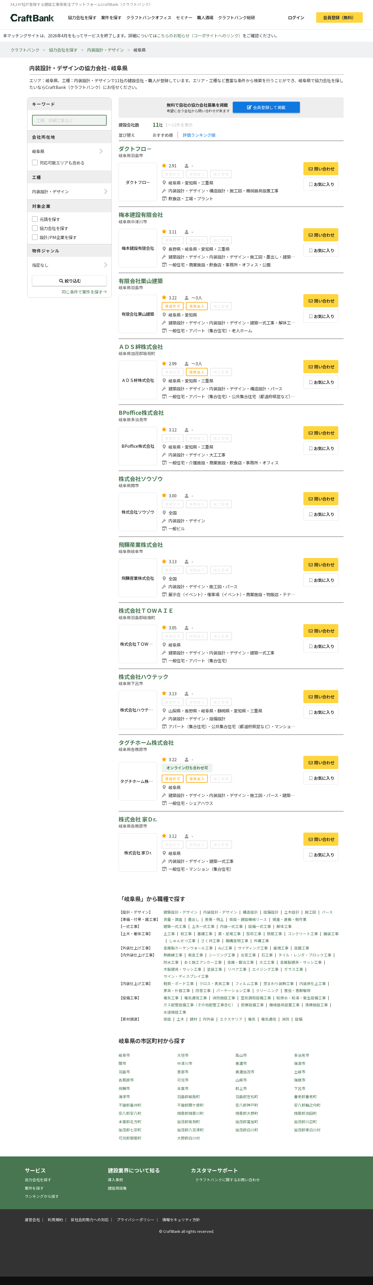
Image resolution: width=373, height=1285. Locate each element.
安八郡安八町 (130, 1113)
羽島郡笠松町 (246, 1096)
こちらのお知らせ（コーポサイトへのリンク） (199, 35)
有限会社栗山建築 (141, 281)
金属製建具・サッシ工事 (301, 962)
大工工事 (267, 962)
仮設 (167, 1019)
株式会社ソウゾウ (141, 479)
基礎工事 (204, 933)
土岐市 (299, 1072)
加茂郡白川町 (246, 1130)
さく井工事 (210, 940)
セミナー (184, 17)
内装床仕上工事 (312, 983)
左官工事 (248, 955)
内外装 (208, 1019)
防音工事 (203, 990)
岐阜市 (124, 1055)
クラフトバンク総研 (236, 17)
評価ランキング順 (199, 135)
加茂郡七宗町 (130, 1130)
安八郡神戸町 (246, 1105)
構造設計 (250, 912)
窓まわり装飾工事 (278, 983)
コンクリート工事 (303, 933)
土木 (180, 1019)
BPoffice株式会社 (141, 412)
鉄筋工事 (274, 933)
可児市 (183, 1080)
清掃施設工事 (316, 1004)
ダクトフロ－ (135, 149)
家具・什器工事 (176, 990)
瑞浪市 (299, 1063)
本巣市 (183, 1088)
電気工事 (171, 997)
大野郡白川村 (188, 1138)
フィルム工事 (246, 983)
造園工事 (301, 948)
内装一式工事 (231, 926)
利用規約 (55, 1219)
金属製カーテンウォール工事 (188, 948)
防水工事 (171, 962)
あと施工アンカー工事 (203, 962)
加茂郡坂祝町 (188, 1121)
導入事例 (115, 1179)
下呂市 (299, 1088)
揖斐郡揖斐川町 (190, 1113)
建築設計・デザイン (180, 912)
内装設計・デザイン (105, 50)
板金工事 (195, 955)
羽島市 (124, 1072)
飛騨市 (124, 1088)
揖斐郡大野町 (246, 1113)
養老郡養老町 (305, 1096)
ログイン (296, 17)
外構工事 (261, 940)
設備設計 (271, 912)
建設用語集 (117, 1188)
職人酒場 (205, 17)
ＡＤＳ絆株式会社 (141, 347)
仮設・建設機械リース (248, 919)
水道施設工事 (174, 1012)
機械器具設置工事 (284, 1004)
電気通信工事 (195, 997)
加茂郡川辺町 (305, 1121)
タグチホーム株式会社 (146, 742)
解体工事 (284, 926)
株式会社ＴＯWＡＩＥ (146, 610)
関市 (122, 1063)
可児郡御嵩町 (130, 1138)
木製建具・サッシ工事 (182, 969)
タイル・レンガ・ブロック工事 (304, 955)
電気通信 (268, 1019)
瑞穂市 (299, 1080)
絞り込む (69, 281)
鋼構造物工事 (237, 940)
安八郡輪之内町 (307, 1105)
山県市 (241, 1080)
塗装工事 (214, 969)
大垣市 (183, 1055)
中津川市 (184, 1063)
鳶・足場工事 (229, 933)
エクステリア (231, 1019)
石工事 (267, 955)
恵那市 (183, 1072)
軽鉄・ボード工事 (178, 983)
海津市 (124, 1096)
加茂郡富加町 (246, 1121)
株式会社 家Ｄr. (138, 819)
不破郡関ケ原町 (190, 1105)
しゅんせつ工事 (182, 940)
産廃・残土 (214, 919)
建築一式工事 (174, 926)
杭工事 (186, 933)
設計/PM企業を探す (58, 237)
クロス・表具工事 (214, 983)
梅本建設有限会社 (141, 214)
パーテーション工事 (233, 990)
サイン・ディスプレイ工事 (186, 976)
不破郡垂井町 (130, 1105)
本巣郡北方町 (130, 1121)
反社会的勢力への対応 (90, 1219)
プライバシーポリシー (135, 1219)
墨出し (193, 919)
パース (327, 912)
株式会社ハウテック (143, 677)
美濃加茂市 (244, 1072)
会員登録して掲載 (266, 107)
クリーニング (267, 990)
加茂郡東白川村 (307, 1130)
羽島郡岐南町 (188, 1096)
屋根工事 (280, 948)
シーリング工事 (222, 955)
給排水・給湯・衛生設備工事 (301, 997)
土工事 (169, 933)
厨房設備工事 (252, 1004)
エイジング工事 (265, 969)
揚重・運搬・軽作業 (289, 919)
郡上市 (241, 1088)
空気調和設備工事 (256, 997)
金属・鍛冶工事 (240, 962)
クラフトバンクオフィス (148, 17)
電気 (252, 1019)
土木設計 (291, 912)
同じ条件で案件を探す (82, 292)
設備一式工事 (259, 926)
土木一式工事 (203, 926)
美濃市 (241, 1063)
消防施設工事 (223, 997)
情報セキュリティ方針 (181, 1219)
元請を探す (50, 219)
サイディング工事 (253, 948)
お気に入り (321, 184)
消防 (285, 1019)
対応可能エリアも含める (62, 162)
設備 (298, 1019)
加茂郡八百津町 (190, 1130)
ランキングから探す (42, 1196)
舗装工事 (331, 933)
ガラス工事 (293, 969)
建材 (193, 1019)
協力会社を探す (82, 17)
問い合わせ (321, 169)
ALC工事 (225, 948)
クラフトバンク (24, 50)
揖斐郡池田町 (305, 1113)
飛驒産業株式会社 (141, 544)
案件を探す (111, 17)
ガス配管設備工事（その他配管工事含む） (199, 1004)
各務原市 (126, 1080)
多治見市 (301, 1055)
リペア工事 (237, 969)
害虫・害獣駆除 (297, 990)
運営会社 (32, 1219)
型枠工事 (253, 933)
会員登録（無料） (339, 17)
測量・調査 (172, 919)
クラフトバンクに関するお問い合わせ (227, 1179)
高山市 (241, 1055)
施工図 (310, 912)
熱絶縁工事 (172, 955)
